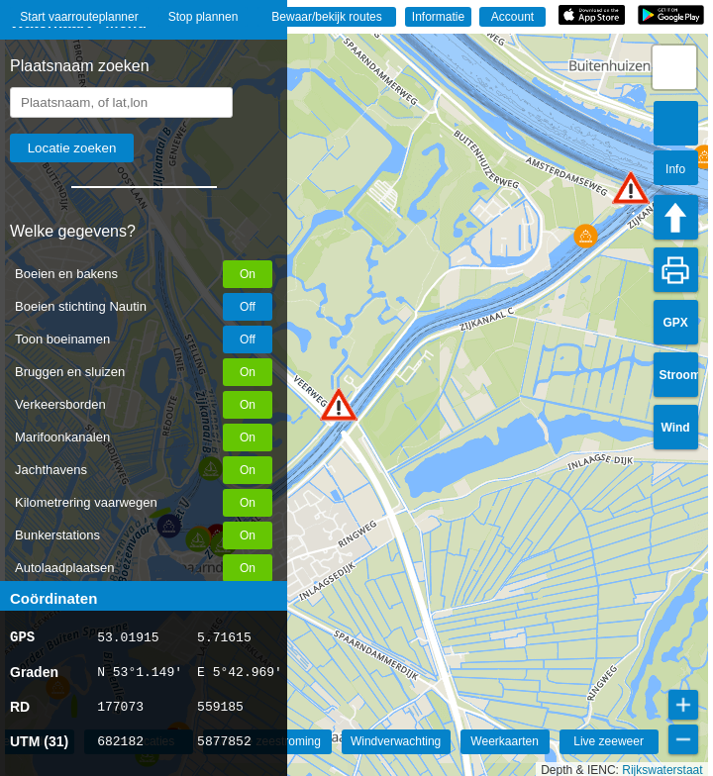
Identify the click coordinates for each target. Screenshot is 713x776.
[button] (338, 404)
